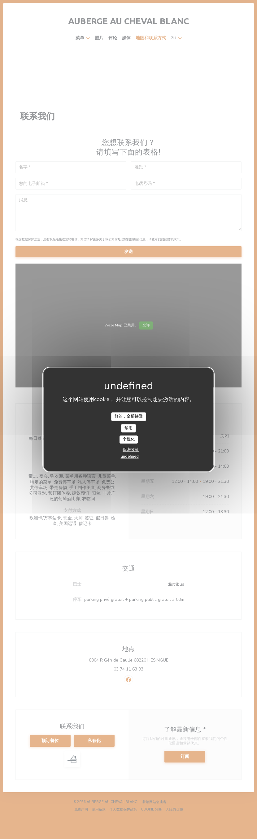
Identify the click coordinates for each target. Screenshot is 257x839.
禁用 (128, 428)
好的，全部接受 (129, 416)
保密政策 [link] (131, 449)
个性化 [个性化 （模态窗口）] (129, 439)
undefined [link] (130, 456)
